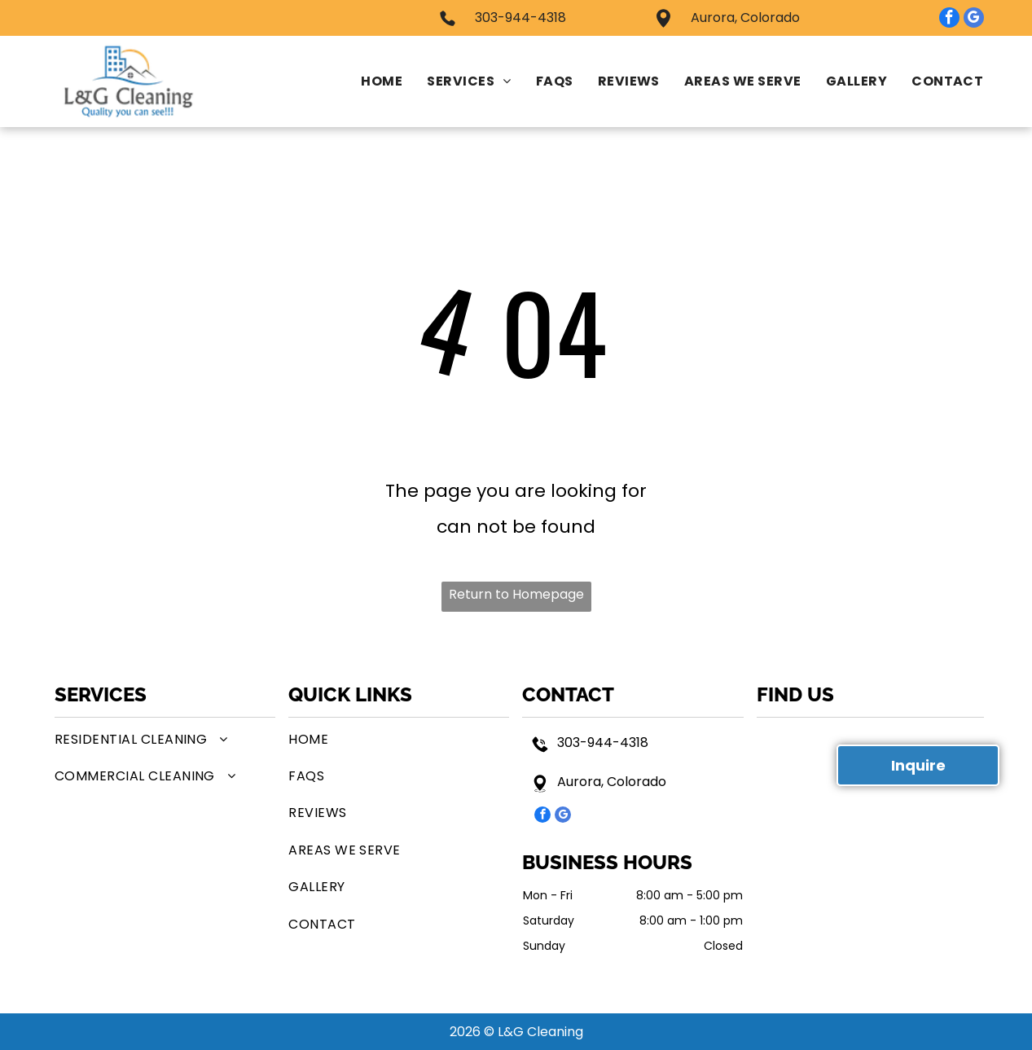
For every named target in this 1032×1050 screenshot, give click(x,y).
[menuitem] (369, 81)
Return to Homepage (516, 594)
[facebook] (949, 19)
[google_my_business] (974, 19)
